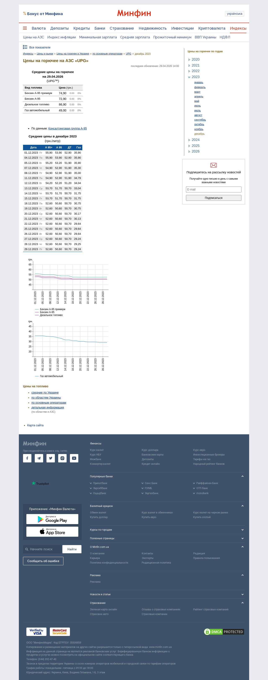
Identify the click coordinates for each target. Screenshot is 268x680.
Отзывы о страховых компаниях (161, 609)
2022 (196, 71)
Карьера (95, 558)
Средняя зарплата (135, 37)
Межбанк (95, 459)
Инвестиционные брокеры (209, 454)
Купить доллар (99, 517)
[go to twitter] (50, 458)
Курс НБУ (95, 454)
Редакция (199, 553)
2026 (196, 151)
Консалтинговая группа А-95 (67, 128)
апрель (198, 96)
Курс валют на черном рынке (210, 512)
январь (198, 82)
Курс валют (97, 450)
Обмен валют (98, 512)
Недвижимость (153, 28)
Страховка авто (99, 614)
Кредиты (81, 28)
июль (197, 110)
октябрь (199, 124)
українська (234, 13)
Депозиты (59, 28)
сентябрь (200, 119)
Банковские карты (153, 454)
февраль (200, 87)
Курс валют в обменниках (157, 512)
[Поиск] (71, 549)
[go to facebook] (27, 458)
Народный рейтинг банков (209, 463)
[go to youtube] (74, 458)
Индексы (238, 28)
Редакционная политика (156, 562)
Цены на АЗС (33, 37)
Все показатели (39, 47)
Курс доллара (150, 450)
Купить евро (149, 517)
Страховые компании (154, 614)
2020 (196, 59)
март (197, 91)
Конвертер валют (100, 463)
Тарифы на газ (201, 459)
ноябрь (198, 129)
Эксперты (147, 558)
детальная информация (47, 407)
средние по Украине (45, 392)
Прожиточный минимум (172, 37)
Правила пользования (206, 558)
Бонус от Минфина (45, 14)
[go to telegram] (39, 458)
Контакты (147, 553)
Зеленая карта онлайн (103, 609)
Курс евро (199, 450)
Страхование (122, 28)
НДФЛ (225, 37)
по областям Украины (46, 397)
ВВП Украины (205, 37)
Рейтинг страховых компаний (210, 609)
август (198, 115)
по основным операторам (48, 402)
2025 (196, 146)
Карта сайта (35, 425)
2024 (196, 140)
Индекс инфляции (61, 37)
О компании (97, 553)
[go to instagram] (62, 458)
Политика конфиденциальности (109, 562)
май (196, 101)
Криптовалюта (211, 28)
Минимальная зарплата (98, 37)
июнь (197, 105)
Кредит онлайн (151, 463)
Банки (99, 28)
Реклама (95, 581)
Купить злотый (202, 517)
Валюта (39, 28)
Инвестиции (182, 28)
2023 (196, 77)
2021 (196, 65)
